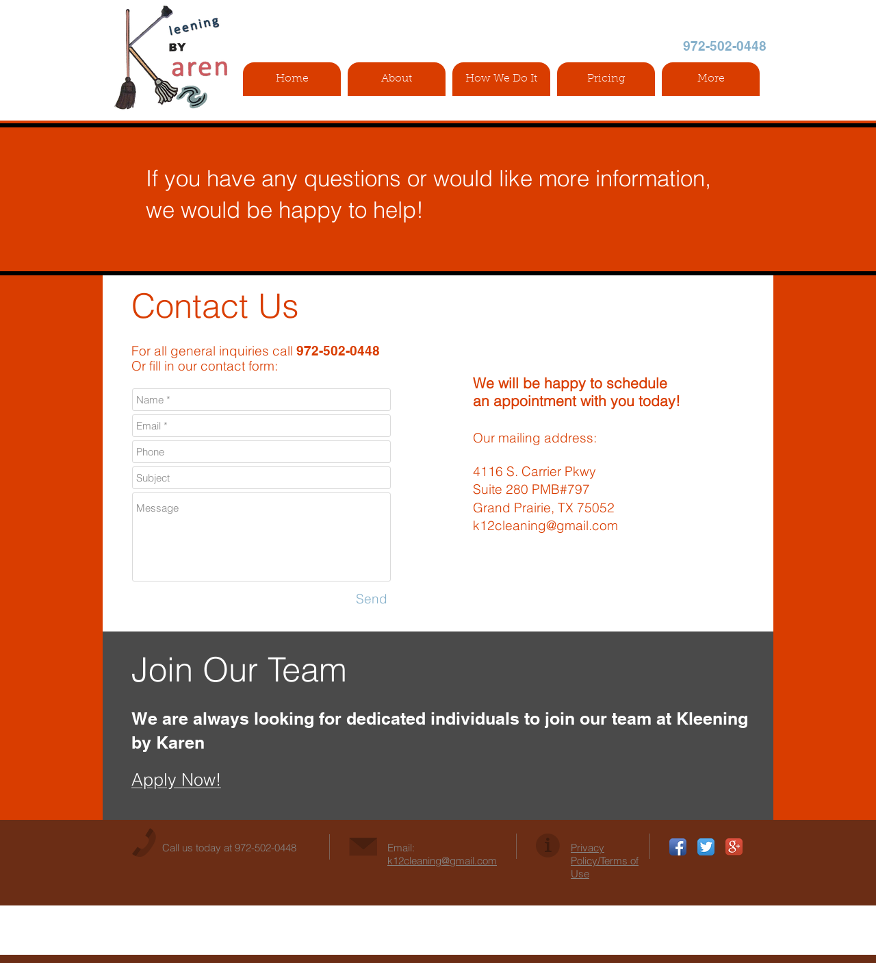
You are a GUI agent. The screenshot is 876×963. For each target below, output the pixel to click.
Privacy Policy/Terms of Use (605, 860)
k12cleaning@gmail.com (545, 525)
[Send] (371, 599)
